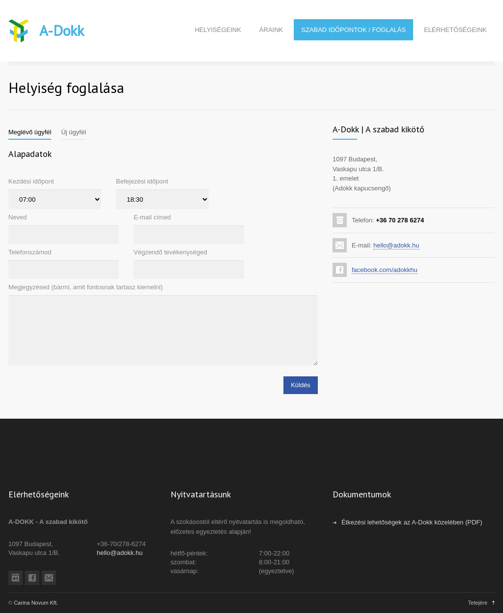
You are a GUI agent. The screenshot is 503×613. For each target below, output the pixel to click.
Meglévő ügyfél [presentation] (29, 132)
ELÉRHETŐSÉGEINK (455, 29)
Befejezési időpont (142, 181)
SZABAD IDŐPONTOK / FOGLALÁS (353, 29)
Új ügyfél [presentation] (73, 132)
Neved (17, 217)
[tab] (29, 132)
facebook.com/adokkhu (385, 270)
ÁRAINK (271, 29)
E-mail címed (152, 217)
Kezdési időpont (31, 181)
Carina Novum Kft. (36, 603)
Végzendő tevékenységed (170, 252)
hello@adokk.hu (396, 245)
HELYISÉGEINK (218, 29)
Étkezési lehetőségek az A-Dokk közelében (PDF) (411, 522)
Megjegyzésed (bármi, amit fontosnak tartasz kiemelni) (85, 287)
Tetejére (477, 603)
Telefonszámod (29, 252)
